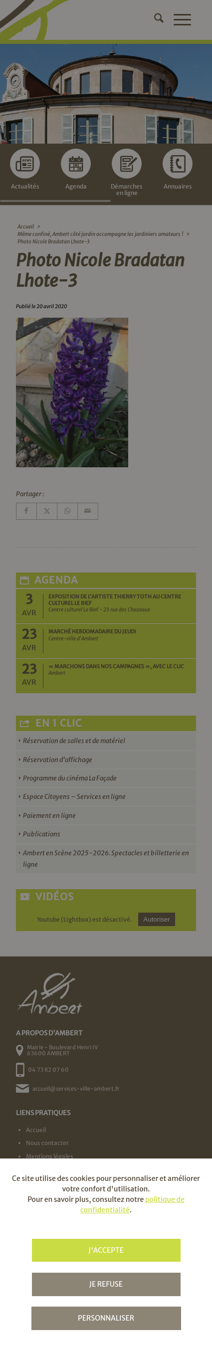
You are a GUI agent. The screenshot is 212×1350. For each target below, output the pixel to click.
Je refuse (106, 1284)
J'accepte (106, 1250)
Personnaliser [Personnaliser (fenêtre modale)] (106, 1318)
